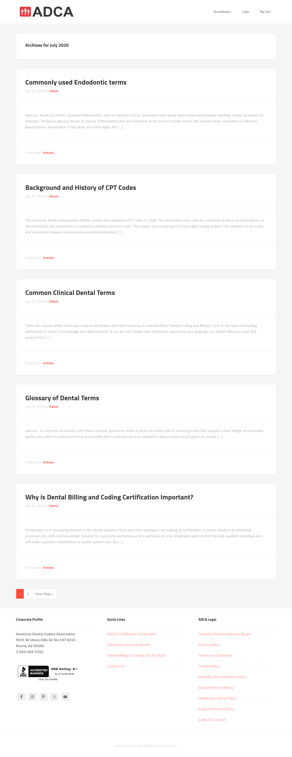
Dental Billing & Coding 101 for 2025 (136, 655)
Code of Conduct (211, 719)
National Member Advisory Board (224, 634)
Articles (48, 153)
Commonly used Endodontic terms (76, 82)
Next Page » (44, 594)
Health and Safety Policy (217, 698)
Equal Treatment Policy (216, 709)
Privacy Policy (209, 644)
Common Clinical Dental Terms (70, 292)
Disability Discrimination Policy (222, 676)
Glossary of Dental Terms (62, 398)
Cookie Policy (209, 666)
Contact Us (116, 666)
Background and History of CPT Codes (80, 187)
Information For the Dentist (128, 644)
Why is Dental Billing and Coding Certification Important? (109, 497)
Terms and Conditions (215, 655)
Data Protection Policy (215, 687)
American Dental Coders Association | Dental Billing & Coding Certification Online (52, 11)
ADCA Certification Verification (131, 634)
